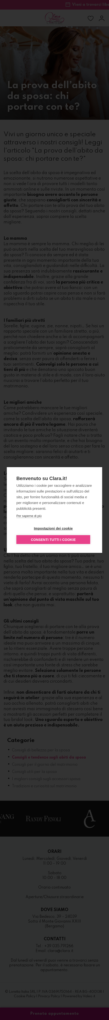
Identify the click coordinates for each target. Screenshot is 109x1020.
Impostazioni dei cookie (53, 528)
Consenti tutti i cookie (53, 540)
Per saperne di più (29, 516)
